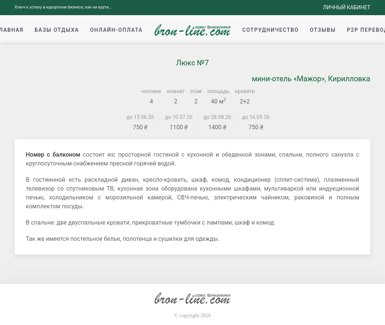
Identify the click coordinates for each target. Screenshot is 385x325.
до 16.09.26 (256, 117)
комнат (175, 91)
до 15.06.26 (140, 117)
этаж (196, 91)
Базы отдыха (57, 30)
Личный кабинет (346, 7)
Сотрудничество (270, 30)
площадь (218, 91)
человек (151, 91)
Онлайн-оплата (116, 30)
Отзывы (323, 30)
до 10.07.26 (179, 117)
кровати (245, 91)
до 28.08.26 (217, 117)
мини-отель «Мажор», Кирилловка (311, 78)
